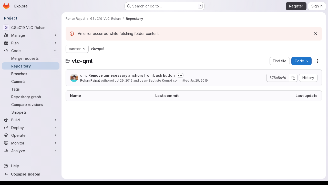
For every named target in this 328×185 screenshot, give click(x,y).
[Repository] (30, 66)
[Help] (30, 166)
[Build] (30, 119)
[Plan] (30, 42)
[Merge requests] (30, 58)
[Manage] (30, 35)
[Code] (30, 50)
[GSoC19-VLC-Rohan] (30, 27)
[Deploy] (30, 127)
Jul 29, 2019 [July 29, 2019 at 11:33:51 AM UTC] (123, 80)
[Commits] (30, 81)
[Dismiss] (316, 34)
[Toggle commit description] (180, 75)
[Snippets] (30, 112)
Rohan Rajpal (90, 80)
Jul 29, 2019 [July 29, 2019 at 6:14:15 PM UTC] (199, 80)
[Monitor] (30, 143)
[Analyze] (30, 150)
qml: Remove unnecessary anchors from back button (127, 75)
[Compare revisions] (30, 104)
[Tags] (30, 89)
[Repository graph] (30, 96)
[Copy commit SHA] (293, 78)
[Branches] (30, 73)
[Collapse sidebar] (30, 174)
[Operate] (30, 135)
